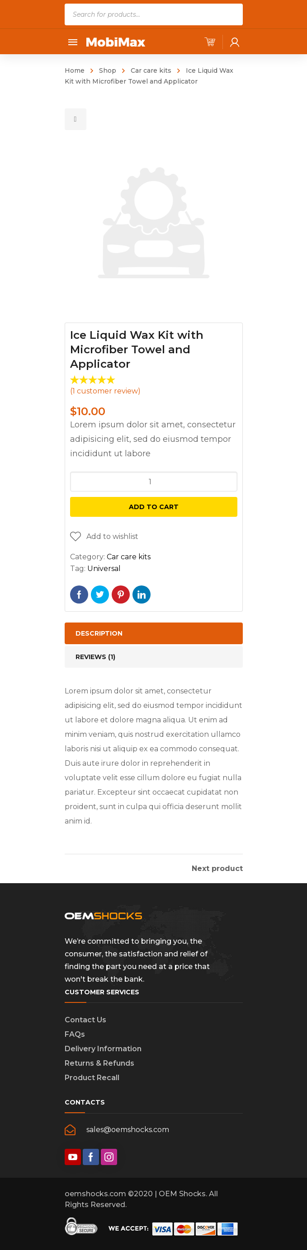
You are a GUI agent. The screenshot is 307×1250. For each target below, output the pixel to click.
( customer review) (105, 391)
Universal (104, 568)
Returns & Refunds (99, 1063)
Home (75, 70)
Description (99, 633)
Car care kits (151, 70)
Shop (107, 70)
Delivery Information (103, 1048)
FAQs (75, 1034)
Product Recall (92, 1077)
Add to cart (154, 507)
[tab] (154, 633)
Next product (217, 868)
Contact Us (85, 1020)
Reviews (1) (95, 657)
